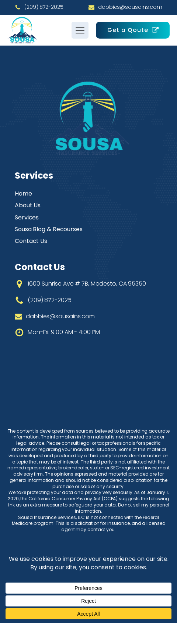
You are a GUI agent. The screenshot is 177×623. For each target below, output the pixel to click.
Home (23, 193)
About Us (28, 205)
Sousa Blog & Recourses (49, 229)
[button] (133, 30)
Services (27, 217)
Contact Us (31, 241)
